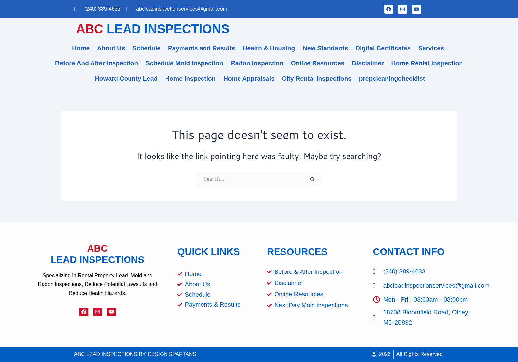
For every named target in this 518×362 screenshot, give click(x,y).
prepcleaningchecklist (392, 78)
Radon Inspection (257, 63)
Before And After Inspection (96, 63)
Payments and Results (201, 48)
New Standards (325, 48)
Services (431, 48)
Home (81, 48)
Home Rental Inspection (426, 63)
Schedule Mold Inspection (184, 63)
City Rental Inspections (317, 78)
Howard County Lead (126, 78)
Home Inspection (190, 78)
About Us (111, 48)
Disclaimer (368, 63)
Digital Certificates (383, 48)
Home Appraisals (249, 78)
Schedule (146, 48)
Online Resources (318, 63)
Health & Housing (269, 48)
